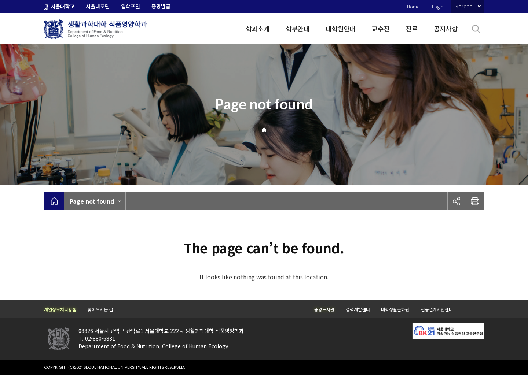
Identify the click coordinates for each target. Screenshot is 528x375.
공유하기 (456, 201)
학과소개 (258, 28)
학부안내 (297, 28)
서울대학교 (62, 6)
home (54, 201)
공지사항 (446, 28)
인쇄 (475, 201)
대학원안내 (340, 28)
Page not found (92, 201)
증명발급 (160, 6)
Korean (463, 6)
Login (437, 6)
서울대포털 (98, 6)
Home (413, 6)
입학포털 (130, 6)
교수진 (380, 28)
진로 (412, 28)
